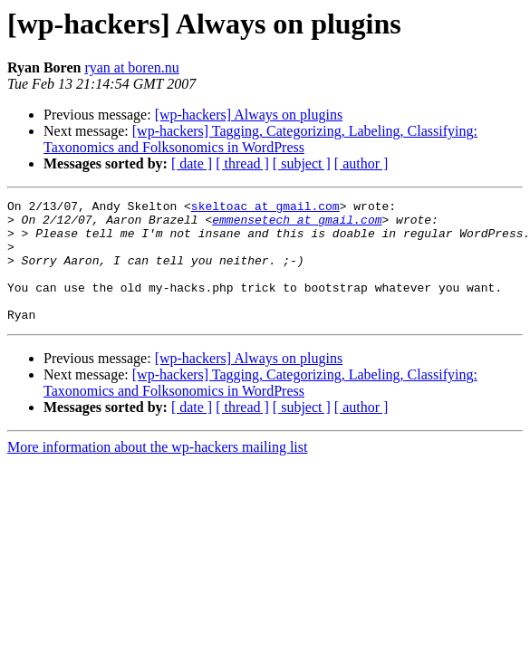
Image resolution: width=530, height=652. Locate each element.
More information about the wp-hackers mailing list (157, 471)
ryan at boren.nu (131, 67)
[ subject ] (302, 163)
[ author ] (361, 163)
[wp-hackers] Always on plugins (249, 114)
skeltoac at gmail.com (265, 208)
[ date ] (191, 163)
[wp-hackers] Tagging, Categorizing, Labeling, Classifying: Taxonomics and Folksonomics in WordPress (260, 139)
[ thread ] (242, 163)
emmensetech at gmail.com (296, 224)
